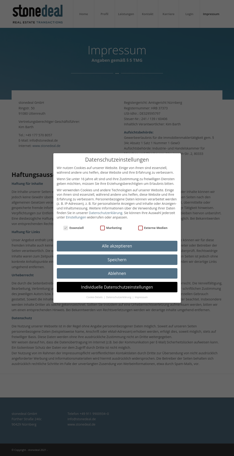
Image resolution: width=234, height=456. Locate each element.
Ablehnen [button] (117, 273)
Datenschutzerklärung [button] (119, 297)
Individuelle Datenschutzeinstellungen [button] (117, 287)
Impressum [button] (141, 297)
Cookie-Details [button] (94, 297)
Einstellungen (76, 217)
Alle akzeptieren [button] (117, 246)
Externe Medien (153, 228)
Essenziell (73, 228)
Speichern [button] (117, 259)
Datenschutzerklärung (105, 213)
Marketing (111, 228)
